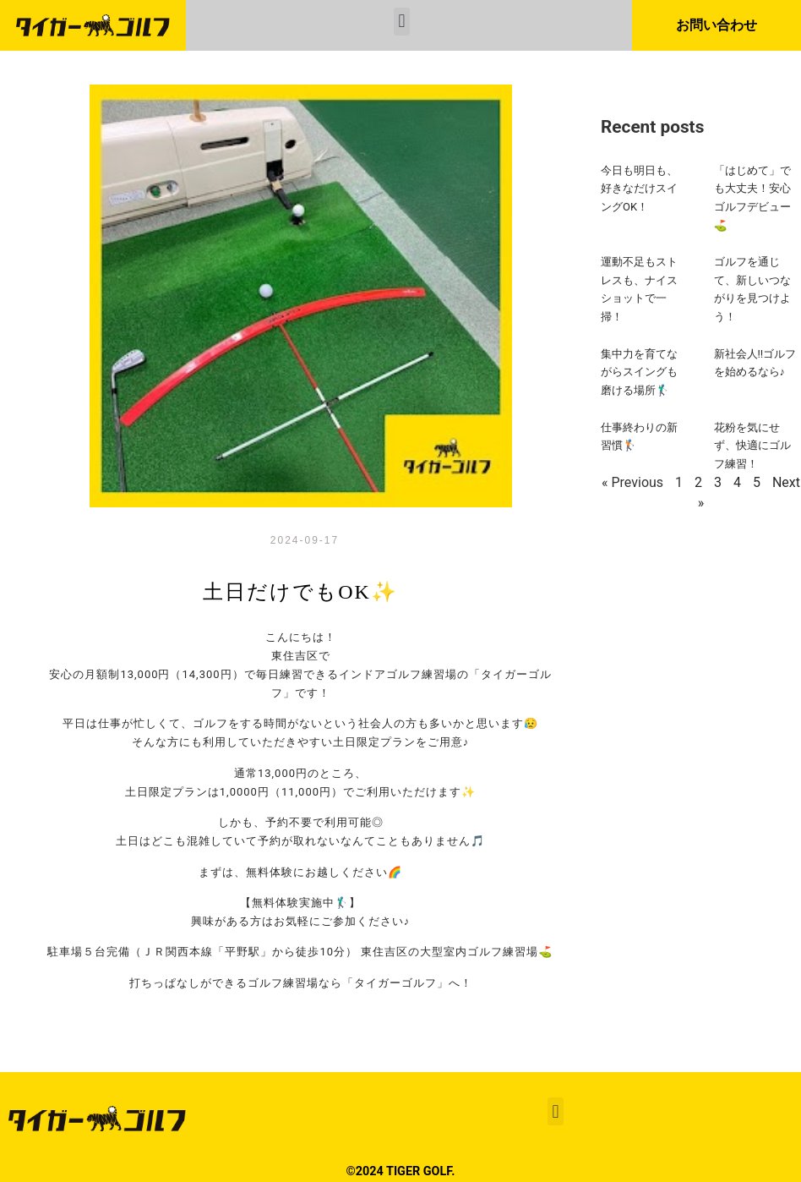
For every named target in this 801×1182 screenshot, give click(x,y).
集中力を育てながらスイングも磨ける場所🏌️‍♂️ (639, 372)
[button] (402, 22)
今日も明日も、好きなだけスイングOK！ (639, 188)
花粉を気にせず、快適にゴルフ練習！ (752, 445)
